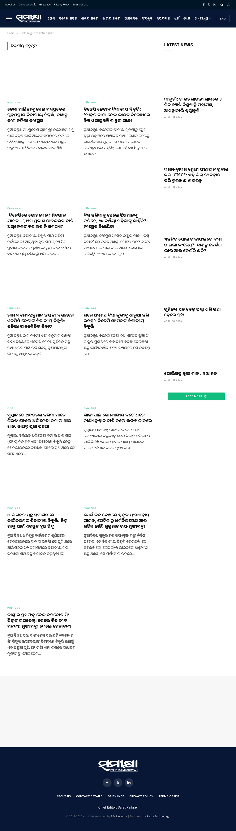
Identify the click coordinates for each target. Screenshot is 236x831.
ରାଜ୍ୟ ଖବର (89, 18)
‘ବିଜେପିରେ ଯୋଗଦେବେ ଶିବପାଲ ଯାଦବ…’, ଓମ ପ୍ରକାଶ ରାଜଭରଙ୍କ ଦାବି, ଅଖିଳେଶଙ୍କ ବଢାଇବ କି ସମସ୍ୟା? (41, 220)
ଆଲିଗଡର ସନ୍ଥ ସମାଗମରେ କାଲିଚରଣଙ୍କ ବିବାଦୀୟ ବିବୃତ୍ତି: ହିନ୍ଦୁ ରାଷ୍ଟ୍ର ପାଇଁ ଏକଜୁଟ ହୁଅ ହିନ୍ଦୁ (37, 520)
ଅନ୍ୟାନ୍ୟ (201, 18)
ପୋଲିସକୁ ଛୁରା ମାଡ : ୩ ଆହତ (190, 373)
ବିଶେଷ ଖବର (68, 18)
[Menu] (9, 18)
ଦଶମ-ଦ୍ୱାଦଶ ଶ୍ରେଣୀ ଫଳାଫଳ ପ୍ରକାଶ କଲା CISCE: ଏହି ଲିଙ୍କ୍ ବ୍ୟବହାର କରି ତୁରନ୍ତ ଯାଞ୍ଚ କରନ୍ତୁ (196, 174)
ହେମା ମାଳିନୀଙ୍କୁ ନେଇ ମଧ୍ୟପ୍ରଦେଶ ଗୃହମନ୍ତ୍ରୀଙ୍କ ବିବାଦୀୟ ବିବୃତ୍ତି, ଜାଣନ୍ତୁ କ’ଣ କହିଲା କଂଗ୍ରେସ (37, 114)
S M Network (119, 816)
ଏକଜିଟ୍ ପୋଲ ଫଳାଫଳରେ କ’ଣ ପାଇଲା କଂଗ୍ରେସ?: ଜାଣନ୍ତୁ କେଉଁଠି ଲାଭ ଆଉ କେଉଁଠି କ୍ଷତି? (193, 244)
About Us (10, 4)
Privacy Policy (61, 4)
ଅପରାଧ (11, 408)
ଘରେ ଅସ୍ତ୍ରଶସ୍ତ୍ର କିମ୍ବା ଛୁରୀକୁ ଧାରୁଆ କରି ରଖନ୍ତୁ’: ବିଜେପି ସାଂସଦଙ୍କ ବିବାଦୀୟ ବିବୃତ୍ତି (116, 320)
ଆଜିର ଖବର (90, 102)
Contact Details (27, 4)
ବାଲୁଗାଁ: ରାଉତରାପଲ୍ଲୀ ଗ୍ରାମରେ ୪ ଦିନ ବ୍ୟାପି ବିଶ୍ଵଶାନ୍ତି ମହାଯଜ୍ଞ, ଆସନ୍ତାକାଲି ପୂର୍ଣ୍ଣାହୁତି (193, 104)
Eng (223, 18)
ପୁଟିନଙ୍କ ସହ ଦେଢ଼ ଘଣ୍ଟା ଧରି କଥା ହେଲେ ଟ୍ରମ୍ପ (192, 312)
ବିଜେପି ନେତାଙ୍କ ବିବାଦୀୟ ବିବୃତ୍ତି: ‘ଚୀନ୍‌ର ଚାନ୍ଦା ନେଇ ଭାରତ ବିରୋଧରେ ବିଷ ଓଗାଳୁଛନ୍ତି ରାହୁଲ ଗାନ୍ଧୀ (117, 114)
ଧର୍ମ (177, 18)
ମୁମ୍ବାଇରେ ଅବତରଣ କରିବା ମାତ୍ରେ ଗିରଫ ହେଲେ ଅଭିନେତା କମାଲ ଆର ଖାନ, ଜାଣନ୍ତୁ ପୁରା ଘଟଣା (39, 420)
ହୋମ (51, 18)
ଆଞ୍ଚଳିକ (131, 18)
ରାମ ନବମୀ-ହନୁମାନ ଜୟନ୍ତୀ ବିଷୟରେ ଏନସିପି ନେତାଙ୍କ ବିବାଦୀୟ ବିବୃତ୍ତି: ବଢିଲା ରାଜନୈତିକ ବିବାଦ (40, 320)
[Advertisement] (196, 436)
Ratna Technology (157, 816)
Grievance (45, 4)
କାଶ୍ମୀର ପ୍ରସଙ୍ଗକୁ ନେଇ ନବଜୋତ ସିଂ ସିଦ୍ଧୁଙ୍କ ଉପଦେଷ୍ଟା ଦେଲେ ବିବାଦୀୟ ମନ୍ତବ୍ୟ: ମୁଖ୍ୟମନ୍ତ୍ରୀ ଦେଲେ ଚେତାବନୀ (39, 620)
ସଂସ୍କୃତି (147, 18)
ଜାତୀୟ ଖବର (111, 18)
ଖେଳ (186, 18)
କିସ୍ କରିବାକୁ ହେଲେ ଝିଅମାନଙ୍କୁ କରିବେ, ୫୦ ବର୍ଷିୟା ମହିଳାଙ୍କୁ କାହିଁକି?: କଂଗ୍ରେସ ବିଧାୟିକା (116, 220)
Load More (196, 396)
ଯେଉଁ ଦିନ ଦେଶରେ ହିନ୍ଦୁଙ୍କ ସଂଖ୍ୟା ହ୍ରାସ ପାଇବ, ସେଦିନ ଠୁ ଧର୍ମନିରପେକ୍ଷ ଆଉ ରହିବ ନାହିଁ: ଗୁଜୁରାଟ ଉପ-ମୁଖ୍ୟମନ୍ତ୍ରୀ (116, 520)
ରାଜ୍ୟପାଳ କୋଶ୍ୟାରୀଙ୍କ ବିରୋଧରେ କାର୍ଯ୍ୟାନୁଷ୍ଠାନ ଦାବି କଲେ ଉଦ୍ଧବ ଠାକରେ (118, 417)
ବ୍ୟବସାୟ (163, 18)
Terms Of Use (80, 4)
